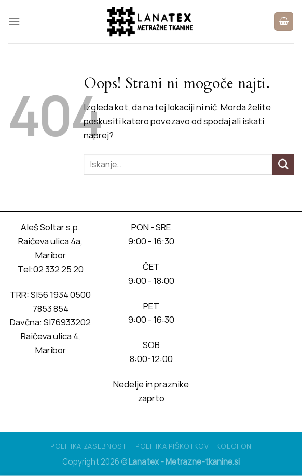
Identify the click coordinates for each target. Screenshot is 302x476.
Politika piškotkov (172, 446)
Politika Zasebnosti (89, 446)
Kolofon (234, 446)
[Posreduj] (283, 164)
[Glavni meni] (14, 21)
